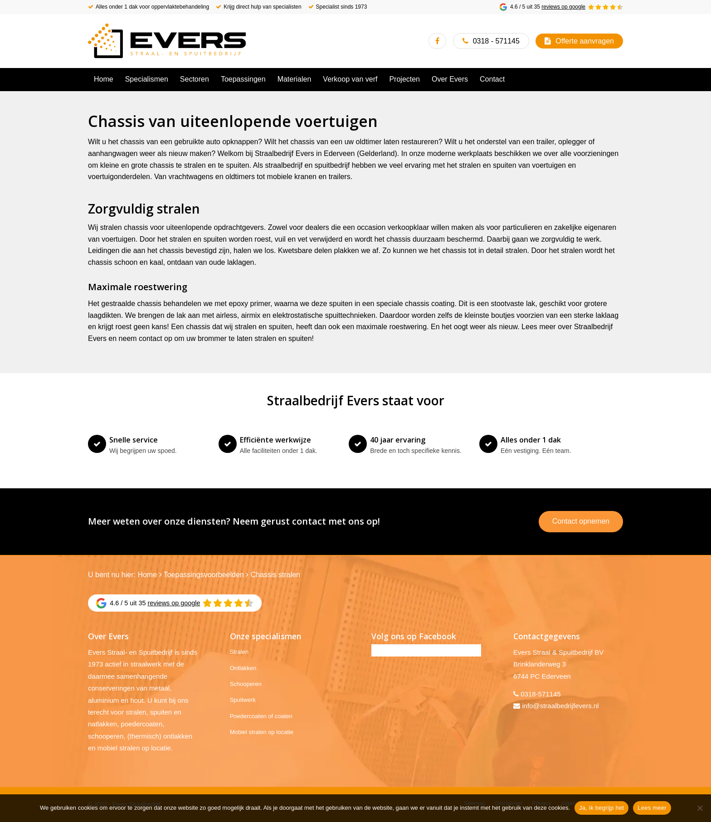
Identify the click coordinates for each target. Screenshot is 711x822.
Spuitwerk (243, 699)
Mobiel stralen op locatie (261, 732)
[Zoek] (617, 79)
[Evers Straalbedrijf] (167, 41)
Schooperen (246, 684)
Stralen (239, 651)
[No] (699, 807)
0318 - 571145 (496, 41)
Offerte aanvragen (584, 41)
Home (147, 575)
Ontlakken (243, 668)
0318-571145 (540, 694)
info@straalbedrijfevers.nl (560, 706)
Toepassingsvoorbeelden (204, 575)
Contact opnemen (580, 521)
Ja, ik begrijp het (601, 807)
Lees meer (652, 807)
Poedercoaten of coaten (261, 716)
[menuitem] (103, 79)
